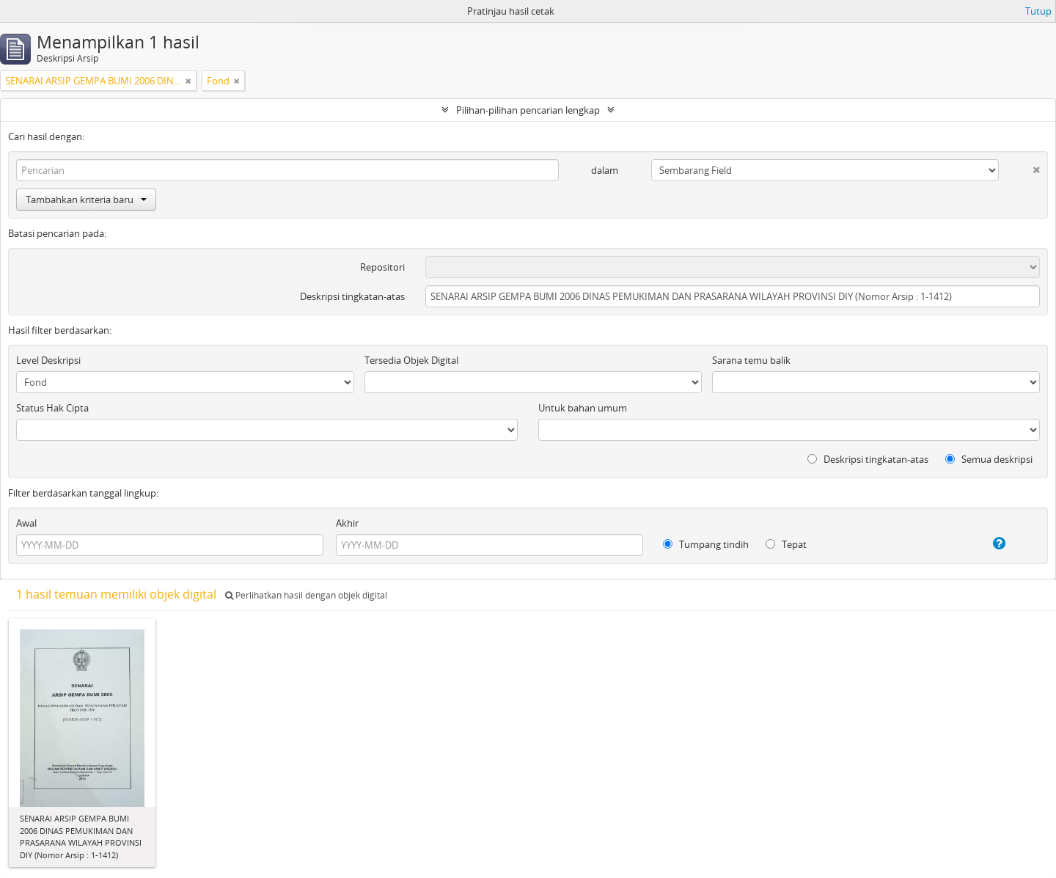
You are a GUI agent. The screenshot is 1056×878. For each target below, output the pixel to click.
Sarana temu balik (751, 360)
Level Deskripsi (48, 360)
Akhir (347, 523)
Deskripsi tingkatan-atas (352, 296)
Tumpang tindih (706, 544)
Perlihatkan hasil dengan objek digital (306, 595)
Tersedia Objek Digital (411, 360)
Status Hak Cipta (52, 407)
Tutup (1038, 11)
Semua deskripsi (989, 459)
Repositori (382, 267)
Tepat (786, 544)
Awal (26, 523)
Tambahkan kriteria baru (86, 199)
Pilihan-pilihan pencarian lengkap (528, 110)
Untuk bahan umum (582, 407)
